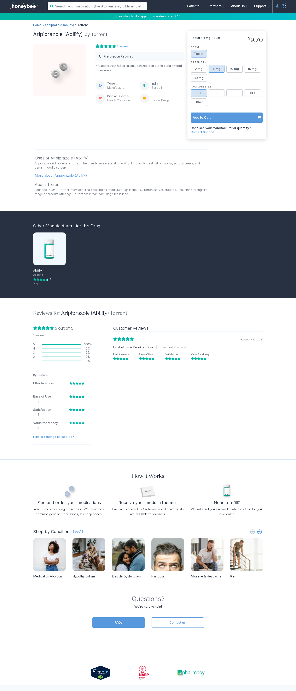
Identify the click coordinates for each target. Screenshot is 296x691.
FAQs (118, 530)
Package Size (201, 86)
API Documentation (174, 624)
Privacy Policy (189, 672)
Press (232, 624)
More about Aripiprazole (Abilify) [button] (61, 175)
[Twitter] (258, 655)
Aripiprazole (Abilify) (59, 25)
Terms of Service (214, 672)
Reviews (234, 631)
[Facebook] (251, 655)
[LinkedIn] (244, 655)
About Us (235, 617)
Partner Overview (173, 617)
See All (78, 439)
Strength (199, 62)
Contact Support (202, 132)
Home (37, 25)
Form (195, 47)
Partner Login (170, 631)
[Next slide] (259, 439)
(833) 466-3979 (98, 631)
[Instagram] (237, 655)
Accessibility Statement (245, 672)
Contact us (177, 530)
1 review (122, 46)
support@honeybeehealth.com (110, 638)
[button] (195, 6)
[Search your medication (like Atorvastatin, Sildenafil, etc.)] (100, 6)
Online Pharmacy (241, 638)
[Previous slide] (252, 439)
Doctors (92, 624)
